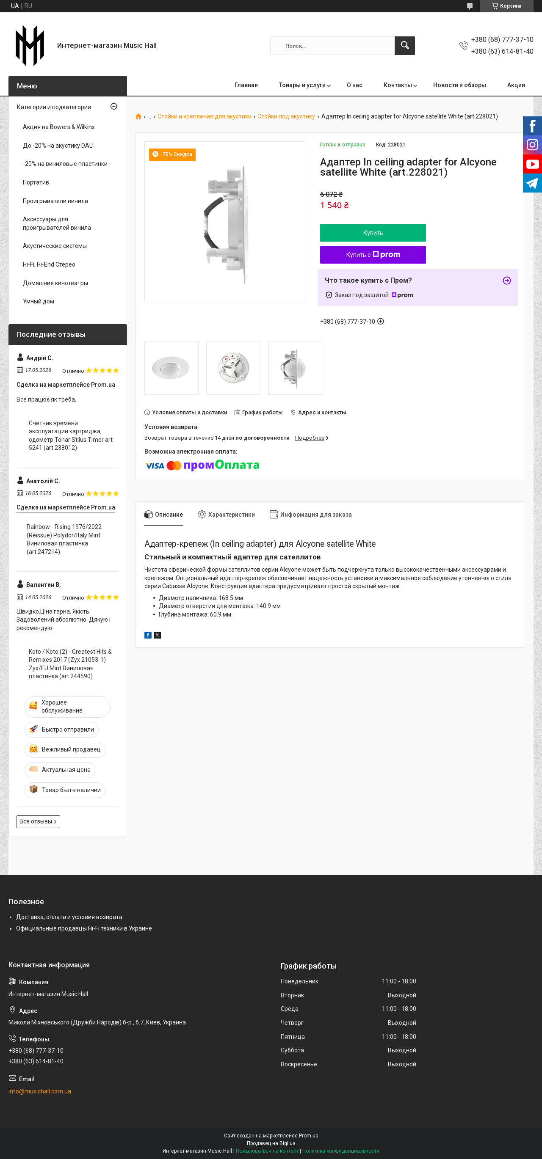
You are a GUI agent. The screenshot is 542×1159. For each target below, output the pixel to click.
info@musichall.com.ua (39, 1091)
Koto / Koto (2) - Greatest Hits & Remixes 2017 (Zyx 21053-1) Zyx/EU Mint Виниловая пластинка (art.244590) (70, 664)
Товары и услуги (302, 85)
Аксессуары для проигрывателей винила (57, 223)
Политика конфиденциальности (340, 1151)
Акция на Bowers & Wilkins (59, 127)
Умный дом (38, 301)
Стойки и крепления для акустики (205, 116)
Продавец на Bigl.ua (271, 1143)
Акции (516, 85)
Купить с (373, 255)
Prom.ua (308, 1136)
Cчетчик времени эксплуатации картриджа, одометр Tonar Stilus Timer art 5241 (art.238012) (71, 435)
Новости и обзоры (459, 85)
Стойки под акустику (286, 116)
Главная (246, 85)
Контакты (398, 85)
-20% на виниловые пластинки (65, 163)
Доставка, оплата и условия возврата (69, 917)
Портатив (36, 182)
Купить (373, 232)
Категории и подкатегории (54, 107)
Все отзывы (35, 821)
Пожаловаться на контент (267, 1151)
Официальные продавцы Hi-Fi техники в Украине (84, 928)
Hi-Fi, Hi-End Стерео (49, 264)
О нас (354, 85)
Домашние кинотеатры (55, 283)
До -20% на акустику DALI (58, 145)
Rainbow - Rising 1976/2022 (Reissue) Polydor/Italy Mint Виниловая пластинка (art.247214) (64, 539)
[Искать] (405, 45)
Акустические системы (55, 245)
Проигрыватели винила (55, 201)
